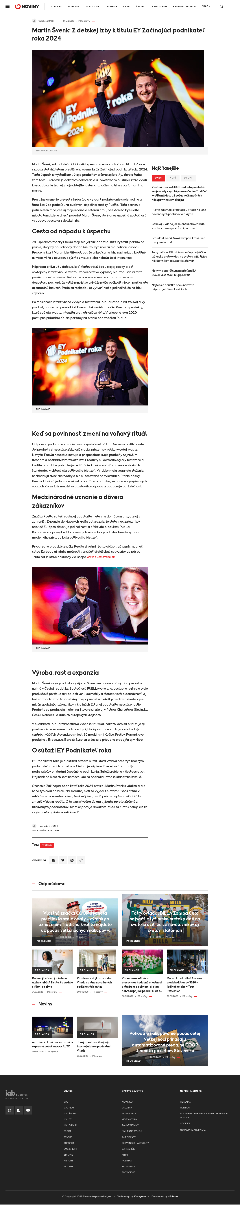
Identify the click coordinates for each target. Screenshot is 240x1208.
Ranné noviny (130, 1125)
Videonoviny (129, 1119)
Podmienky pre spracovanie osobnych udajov (204, 1115)
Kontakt (185, 1108)
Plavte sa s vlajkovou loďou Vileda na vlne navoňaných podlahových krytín (179, 212)
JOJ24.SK (56, 6)
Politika (127, 1161)
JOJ (66, 1102)
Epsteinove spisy (185, 6)
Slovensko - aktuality (135, 1143)
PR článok (47, 845)
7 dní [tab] (173, 178)
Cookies (185, 1123)
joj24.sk (127, 1108)
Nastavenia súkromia (193, 1130)
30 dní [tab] (188, 178)
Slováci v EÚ (129, 1172)
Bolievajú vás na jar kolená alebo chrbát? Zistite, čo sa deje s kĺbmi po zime (178, 226)
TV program (158, 6)
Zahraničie (128, 1149)
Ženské (68, 1137)
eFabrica (173, 1196)
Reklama (185, 1102)
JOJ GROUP (70, 1125)
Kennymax (140, 1196)
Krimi (126, 6)
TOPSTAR (74, 6)
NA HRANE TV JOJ (132, 1131)
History (68, 1161)
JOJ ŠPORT (70, 1113)
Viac (205, 6)
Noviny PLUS (129, 1113)
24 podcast (93, 6)
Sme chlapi (70, 1149)
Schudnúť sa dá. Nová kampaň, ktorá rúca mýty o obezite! (178, 240)
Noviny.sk (127, 1102)
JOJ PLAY (69, 1108)
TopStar (69, 1143)
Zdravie (112, 6)
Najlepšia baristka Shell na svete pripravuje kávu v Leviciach (173, 287)
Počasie (68, 1166)
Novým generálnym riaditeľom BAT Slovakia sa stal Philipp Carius (175, 272)
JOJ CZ (68, 1119)
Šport (140, 6)
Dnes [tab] (158, 178)
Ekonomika (128, 1166)
